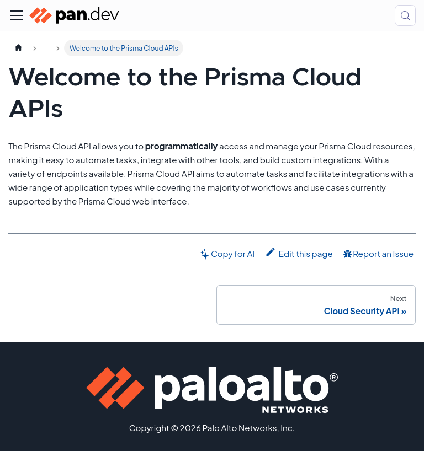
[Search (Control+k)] (405, 15)
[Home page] (18, 48)
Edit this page (299, 252)
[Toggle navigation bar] (16, 15)
